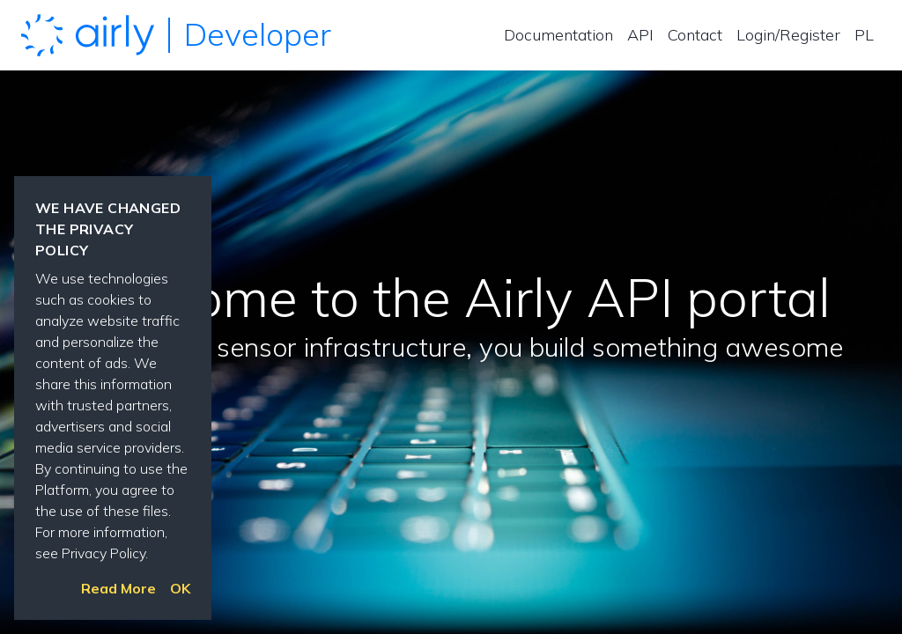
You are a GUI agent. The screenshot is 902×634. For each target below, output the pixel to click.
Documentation (558, 35)
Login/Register (788, 35)
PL (864, 35)
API (640, 35)
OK (180, 588)
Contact (695, 35)
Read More (118, 588)
